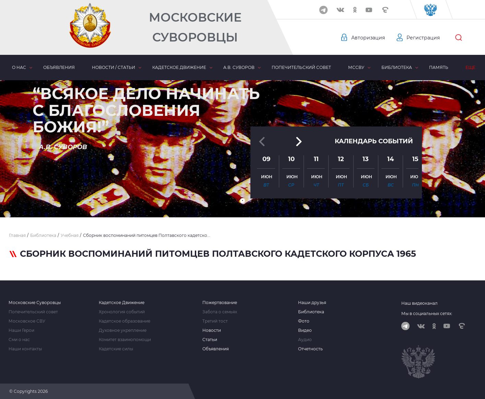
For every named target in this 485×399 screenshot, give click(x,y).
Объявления (59, 67)
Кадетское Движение (121, 303)
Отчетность (310, 349)
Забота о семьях (219, 312)
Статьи (209, 340)
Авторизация (368, 38)
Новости (211, 330)
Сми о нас (19, 340)
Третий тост (215, 321)
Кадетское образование (124, 321)
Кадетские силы (116, 349)
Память (438, 67)
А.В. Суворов (239, 67)
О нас (19, 67)
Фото (303, 321)
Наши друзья (312, 303)
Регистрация (423, 38)
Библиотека (396, 67)
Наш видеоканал (419, 303)
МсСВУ (356, 67)
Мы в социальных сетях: (426, 313)
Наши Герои (21, 330)
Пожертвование (219, 303)
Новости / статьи (113, 67)
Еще (470, 67)
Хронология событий (122, 312)
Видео (305, 330)
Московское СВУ (27, 321)
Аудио (305, 340)
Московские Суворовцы (195, 27)
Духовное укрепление (122, 330)
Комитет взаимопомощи (125, 340)
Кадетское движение (179, 67)
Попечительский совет (301, 67)
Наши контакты (25, 349)
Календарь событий (374, 141)
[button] (242, 200)
